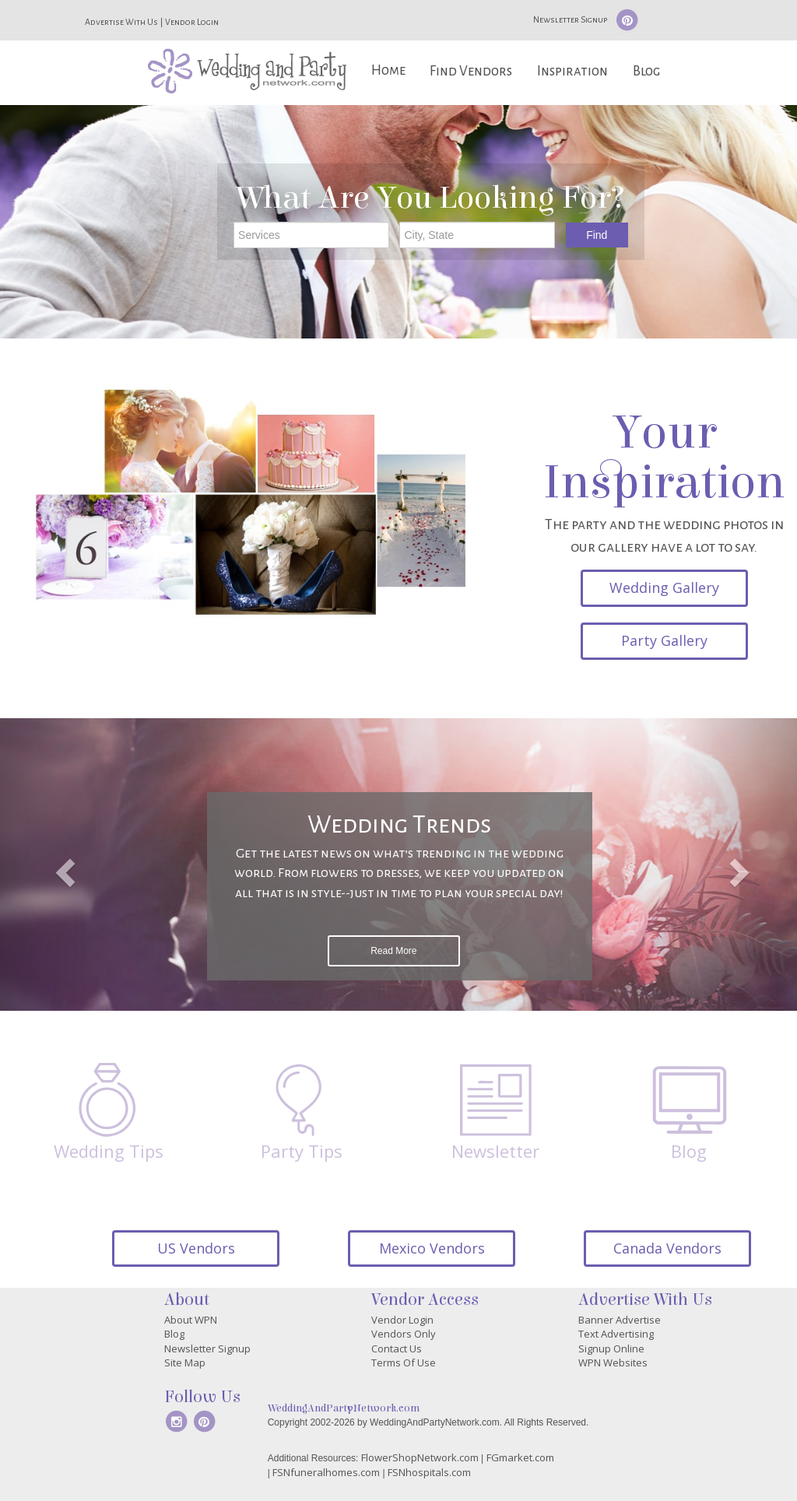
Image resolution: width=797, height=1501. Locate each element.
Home (388, 70)
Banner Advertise (619, 1320)
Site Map (184, 1362)
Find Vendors (471, 71)
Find (596, 235)
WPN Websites (613, 1362)
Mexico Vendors (432, 1248)
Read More (393, 950)
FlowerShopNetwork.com (420, 1457)
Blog (646, 71)
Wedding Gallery (664, 587)
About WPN (190, 1320)
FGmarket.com (520, 1457)
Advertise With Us (121, 21)
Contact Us (396, 1348)
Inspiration (572, 71)
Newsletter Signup (570, 19)
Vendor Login (192, 21)
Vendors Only (403, 1334)
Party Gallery (664, 640)
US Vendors (196, 1248)
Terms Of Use (403, 1362)
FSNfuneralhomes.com (326, 1472)
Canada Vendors (667, 1248)
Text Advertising (616, 1334)
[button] (60, 864)
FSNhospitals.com (429, 1472)
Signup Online (611, 1348)
